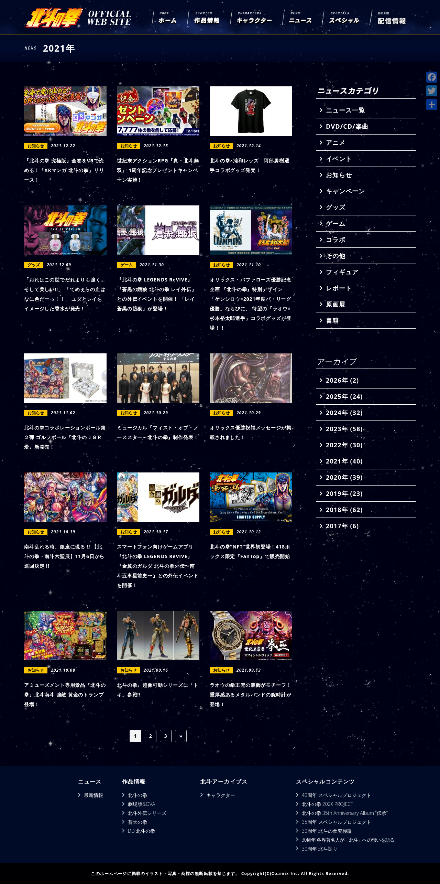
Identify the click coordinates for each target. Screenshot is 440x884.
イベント (339, 159)
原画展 (335, 304)
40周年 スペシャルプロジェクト (336, 795)
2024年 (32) (344, 412)
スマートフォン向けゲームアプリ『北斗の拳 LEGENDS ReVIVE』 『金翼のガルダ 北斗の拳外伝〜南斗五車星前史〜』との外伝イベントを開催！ (157, 565)
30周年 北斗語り (320, 848)
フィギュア (342, 272)
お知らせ (339, 175)
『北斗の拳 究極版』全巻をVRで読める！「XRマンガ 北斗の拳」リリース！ (64, 170)
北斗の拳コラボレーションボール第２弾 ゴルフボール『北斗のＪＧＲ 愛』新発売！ (65, 437)
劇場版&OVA (141, 804)
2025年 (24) (344, 396)
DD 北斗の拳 (141, 831)
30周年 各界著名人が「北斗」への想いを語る (347, 840)
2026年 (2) (342, 380)
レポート (339, 288)
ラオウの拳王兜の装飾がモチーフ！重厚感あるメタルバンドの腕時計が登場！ (250, 694)
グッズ (335, 207)
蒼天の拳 (137, 822)
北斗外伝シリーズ (147, 813)
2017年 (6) (342, 526)
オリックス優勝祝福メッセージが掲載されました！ (250, 432)
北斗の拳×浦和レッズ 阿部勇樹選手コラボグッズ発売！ (249, 165)
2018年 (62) (344, 509)
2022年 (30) (344, 445)
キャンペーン (345, 191)
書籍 (332, 320)
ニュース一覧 (345, 110)
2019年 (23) (344, 493)
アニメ (335, 142)
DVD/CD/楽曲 (347, 126)
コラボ (335, 239)
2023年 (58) (344, 429)
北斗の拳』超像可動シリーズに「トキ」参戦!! (157, 690)
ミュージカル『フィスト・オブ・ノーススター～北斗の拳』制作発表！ (157, 432)
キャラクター (220, 795)
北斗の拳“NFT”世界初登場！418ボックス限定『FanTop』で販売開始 (250, 551)
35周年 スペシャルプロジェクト (336, 822)
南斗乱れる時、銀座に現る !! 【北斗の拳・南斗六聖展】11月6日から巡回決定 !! (64, 556)
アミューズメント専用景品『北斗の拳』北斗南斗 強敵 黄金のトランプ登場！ (65, 694)
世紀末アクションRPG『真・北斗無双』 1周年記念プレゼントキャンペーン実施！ (158, 170)
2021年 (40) (344, 461)
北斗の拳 (137, 795)
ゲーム (335, 223)
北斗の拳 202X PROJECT (327, 804)
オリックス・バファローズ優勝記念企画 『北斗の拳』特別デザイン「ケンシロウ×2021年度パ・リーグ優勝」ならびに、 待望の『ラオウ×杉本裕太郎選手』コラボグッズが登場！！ (250, 303)
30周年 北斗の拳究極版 (327, 831)
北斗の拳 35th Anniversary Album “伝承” (345, 813)
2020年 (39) (344, 477)
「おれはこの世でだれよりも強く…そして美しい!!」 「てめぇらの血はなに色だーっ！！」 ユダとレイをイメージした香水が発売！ (65, 294)
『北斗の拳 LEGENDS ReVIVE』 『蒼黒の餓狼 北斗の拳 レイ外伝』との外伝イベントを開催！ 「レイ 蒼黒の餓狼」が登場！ (157, 294)
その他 (335, 256)
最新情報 (93, 795)
